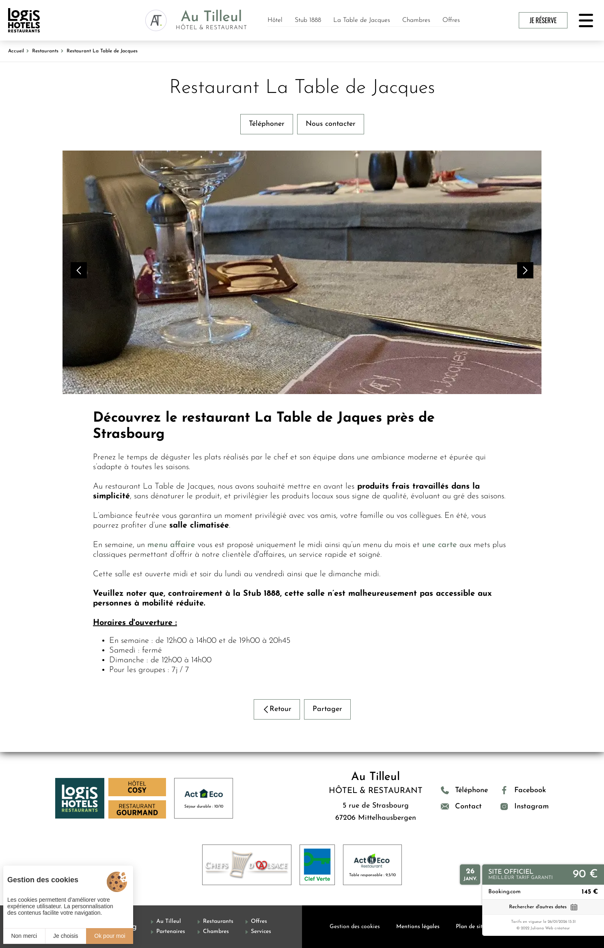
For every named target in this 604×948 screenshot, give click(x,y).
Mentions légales (418, 927)
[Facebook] (524, 790)
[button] (79, 270)
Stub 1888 (308, 20)
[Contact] (464, 806)
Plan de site (470, 927)
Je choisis (65, 936)
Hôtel (275, 20)
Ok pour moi (109, 936)
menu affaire (171, 545)
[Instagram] (524, 806)
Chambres (416, 20)
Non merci (24, 936)
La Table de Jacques (361, 20)
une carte (439, 545)
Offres (451, 20)
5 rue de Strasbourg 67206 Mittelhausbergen (375, 812)
